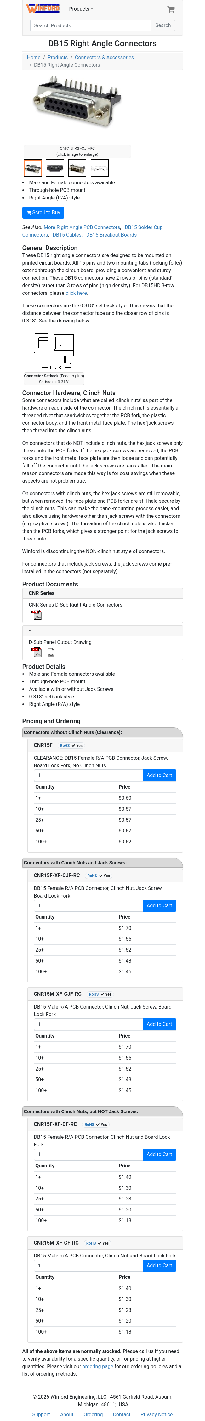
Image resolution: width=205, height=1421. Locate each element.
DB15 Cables (67, 235)
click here (76, 293)
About (67, 1415)
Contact (121, 1415)
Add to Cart (159, 775)
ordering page (97, 1366)
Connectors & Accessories (104, 57)
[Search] (91, 25)
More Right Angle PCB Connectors (82, 227)
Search (163, 25)
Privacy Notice (156, 1415)
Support (41, 1415)
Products (79, 9)
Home (34, 57)
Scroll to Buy (43, 212)
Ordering (93, 1415)
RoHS (65, 745)
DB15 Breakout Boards (111, 235)
